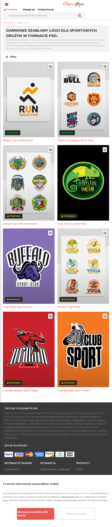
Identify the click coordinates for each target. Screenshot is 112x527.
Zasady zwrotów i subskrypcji (55, 466)
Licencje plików (12, 466)
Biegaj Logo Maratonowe (18, 137)
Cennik (79, 466)
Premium (64, 4)
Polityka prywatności (98, 500)
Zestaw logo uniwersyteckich (20, 220)
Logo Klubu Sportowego (17, 303)
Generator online (84, 473)
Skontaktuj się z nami (51, 473)
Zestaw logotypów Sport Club (75, 137)
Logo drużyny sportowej (71, 220)
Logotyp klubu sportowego (73, 387)
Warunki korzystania (14, 473)
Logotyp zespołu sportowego (20, 387)
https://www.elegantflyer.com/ (76, 493)
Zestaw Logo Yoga (68, 303)
